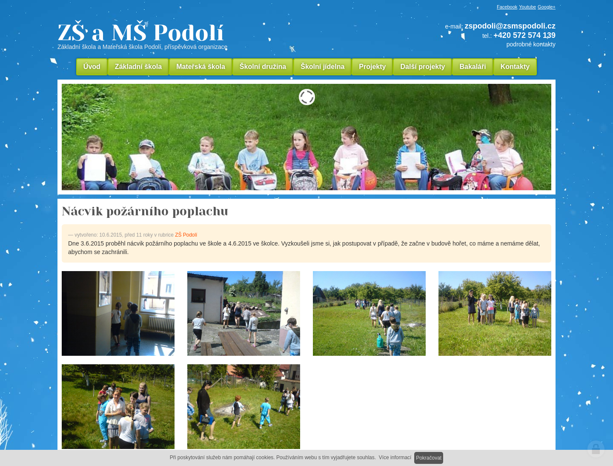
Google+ (547, 6)
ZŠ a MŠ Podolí (200, 36)
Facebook (507, 6)
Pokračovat (428, 458)
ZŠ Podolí (186, 235)
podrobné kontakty (531, 44)
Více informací (395, 457)
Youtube (527, 6)
